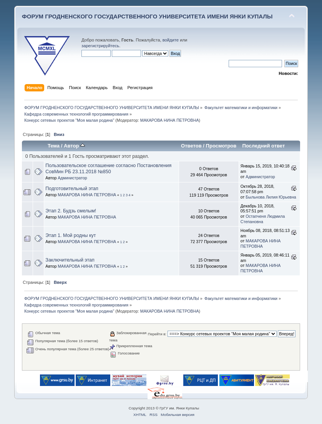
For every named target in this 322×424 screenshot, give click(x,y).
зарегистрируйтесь (100, 45)
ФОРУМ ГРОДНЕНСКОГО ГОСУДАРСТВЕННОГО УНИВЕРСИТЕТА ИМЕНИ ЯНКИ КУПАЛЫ (147, 16)
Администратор (72, 178)
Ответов (191, 146)
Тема (54, 146)
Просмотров (221, 146)
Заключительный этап (69, 260)
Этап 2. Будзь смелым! (70, 211)
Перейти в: (157, 334)
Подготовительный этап (71, 188)
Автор (74, 146)
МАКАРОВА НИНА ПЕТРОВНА (169, 120)
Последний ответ (263, 146)
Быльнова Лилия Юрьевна (271, 197)
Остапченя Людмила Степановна (263, 219)
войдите (171, 40)
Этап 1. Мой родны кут (70, 235)
